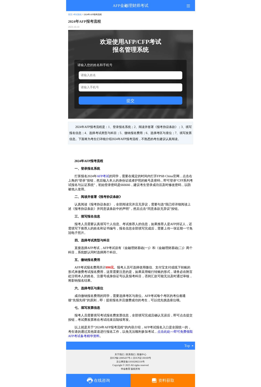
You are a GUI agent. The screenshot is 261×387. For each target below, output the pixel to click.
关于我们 (119, 354)
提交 (130, 100)
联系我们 (130, 354)
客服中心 (141, 354)
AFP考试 (103, 176)
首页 (70, 14)
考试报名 (78, 14)
